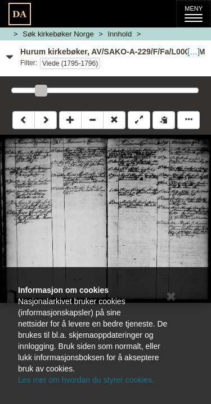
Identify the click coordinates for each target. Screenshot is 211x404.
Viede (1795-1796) (70, 63)
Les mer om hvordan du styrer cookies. (86, 379)
